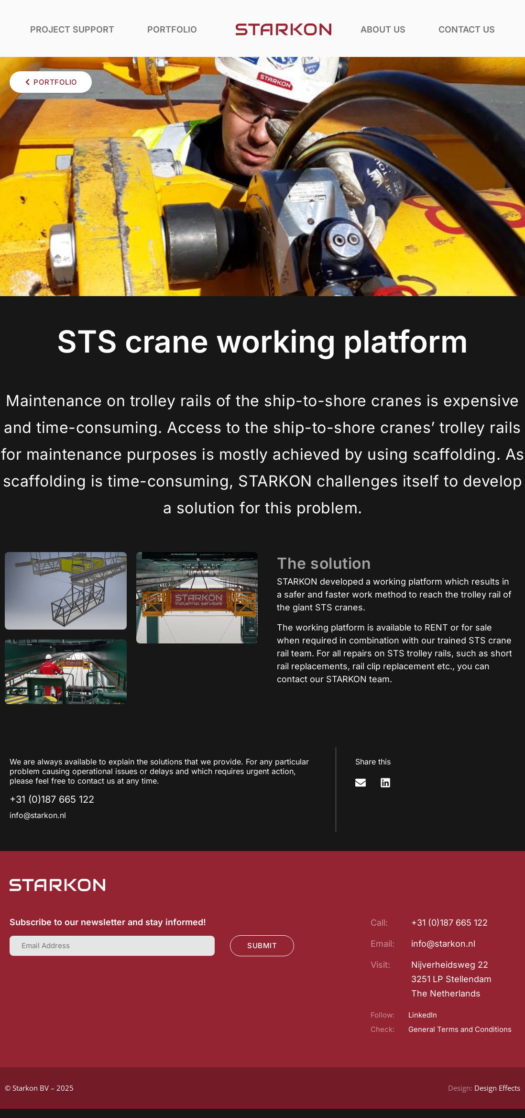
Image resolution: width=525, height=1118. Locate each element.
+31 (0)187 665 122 (52, 799)
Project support (72, 29)
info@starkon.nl (38, 815)
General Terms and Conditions (460, 1029)
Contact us (466, 29)
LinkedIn (422, 1014)
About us (383, 29)
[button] (360, 783)
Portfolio (172, 29)
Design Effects (497, 1088)
